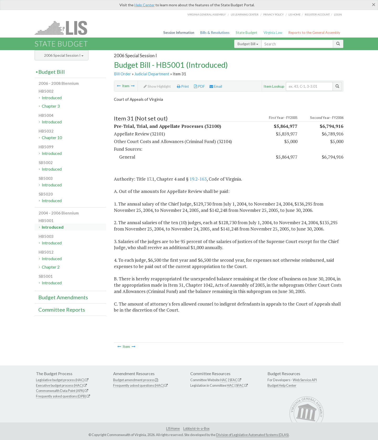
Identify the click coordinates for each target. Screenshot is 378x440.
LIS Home (173, 428)
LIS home (294, 14)
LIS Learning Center (245, 14)
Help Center (144, 5)
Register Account (317, 14)
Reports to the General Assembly (314, 32)
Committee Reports (61, 309)
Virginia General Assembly (206, 14)
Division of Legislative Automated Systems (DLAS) (252, 435)
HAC (223, 380)
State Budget (246, 32)
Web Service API (305, 380)
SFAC (233, 380)
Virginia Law (273, 32)
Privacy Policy (273, 14)
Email (215, 86)
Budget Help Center (281, 385)
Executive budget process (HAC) (59, 385)
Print (183, 86)
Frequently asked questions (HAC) (138, 385)
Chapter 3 (51, 105)
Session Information (178, 32)
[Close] (374, 4)
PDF (199, 86)
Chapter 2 (51, 266)
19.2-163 (198, 179)
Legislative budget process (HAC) (60, 380)
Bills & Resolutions (214, 32)
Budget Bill (248, 43)
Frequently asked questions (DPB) (61, 396)
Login (338, 14)
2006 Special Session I (63, 55)
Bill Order (122, 73)
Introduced (52, 97)
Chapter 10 (52, 137)
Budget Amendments (63, 297)
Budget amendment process (134, 380)
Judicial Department (151, 73)
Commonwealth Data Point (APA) (60, 391)
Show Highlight (157, 86)
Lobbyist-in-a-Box (196, 428)
